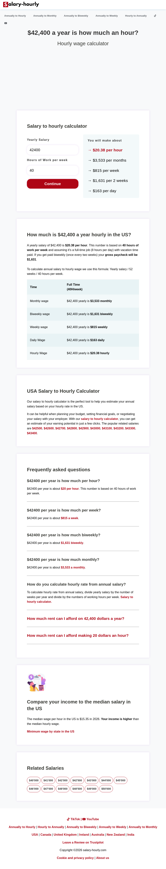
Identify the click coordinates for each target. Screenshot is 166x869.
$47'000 (48, 788)
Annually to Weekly (107, 15)
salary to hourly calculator (99, 418)
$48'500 (77, 788)
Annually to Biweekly (76, 15)
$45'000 (120, 780)
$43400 (32, 433)
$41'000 (48, 780)
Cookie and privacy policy (75, 858)
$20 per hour (70, 488)
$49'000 (91, 788)
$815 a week (69, 518)
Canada (46, 834)
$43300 (130, 428)
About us (102, 858)
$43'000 (91, 780)
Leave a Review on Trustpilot (83, 842)
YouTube (90, 819)
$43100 (107, 428)
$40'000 (33, 780)
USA (35, 834)
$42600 (49, 428)
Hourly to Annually (136, 15)
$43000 (95, 428)
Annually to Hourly (15, 15)
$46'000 (33, 788)
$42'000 (62, 780)
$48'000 (62, 788)
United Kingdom (65, 834)
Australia (97, 834)
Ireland (84, 834)
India (130, 834)
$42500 (37, 428)
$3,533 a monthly (73, 567)
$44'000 (106, 780)
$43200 (118, 428)
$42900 (84, 428)
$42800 (72, 428)
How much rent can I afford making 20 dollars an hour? (77, 635)
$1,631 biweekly (72, 542)
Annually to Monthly (44, 15)
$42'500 (77, 780)
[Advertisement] (83, 77)
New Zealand (116, 834)
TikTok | (74, 819)
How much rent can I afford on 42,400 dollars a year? (75, 618)
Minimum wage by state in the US (50, 731)
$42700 (60, 428)
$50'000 (106, 788)
